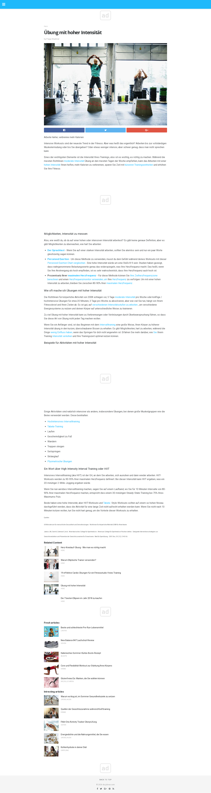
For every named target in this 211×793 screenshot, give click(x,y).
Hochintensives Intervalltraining (63, 421)
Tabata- (107, 503)
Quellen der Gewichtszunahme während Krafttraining (85, 709)
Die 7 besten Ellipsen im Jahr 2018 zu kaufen (81, 598)
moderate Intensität (74, 161)
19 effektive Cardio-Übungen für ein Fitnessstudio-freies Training (91, 573)
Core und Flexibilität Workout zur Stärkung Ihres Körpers (86, 666)
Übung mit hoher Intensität (73, 585)
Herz (46, 26)
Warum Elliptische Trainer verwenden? (78, 560)
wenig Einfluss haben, (62, 332)
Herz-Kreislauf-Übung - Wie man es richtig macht (83, 547)
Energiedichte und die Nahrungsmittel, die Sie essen (85, 734)
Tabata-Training (55, 426)
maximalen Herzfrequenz (82, 275)
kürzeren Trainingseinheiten (139, 164)
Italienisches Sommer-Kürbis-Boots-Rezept (81, 653)
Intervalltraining (107, 324)
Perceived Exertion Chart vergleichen (66, 263)
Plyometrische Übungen (59, 461)
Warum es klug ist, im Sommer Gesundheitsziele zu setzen (88, 696)
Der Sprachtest (55, 250)
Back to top (105, 780)
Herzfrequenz (119, 279)
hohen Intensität (52, 164)
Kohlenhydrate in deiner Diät (74, 747)
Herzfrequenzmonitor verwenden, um (88, 279)
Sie (155, 332)
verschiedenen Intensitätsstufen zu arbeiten (115, 304)
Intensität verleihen (62, 336)
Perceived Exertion (58, 259)
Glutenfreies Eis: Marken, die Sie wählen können (83, 678)
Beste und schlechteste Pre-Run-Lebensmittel (82, 627)
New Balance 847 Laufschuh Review (77, 640)
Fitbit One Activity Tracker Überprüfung (79, 722)
